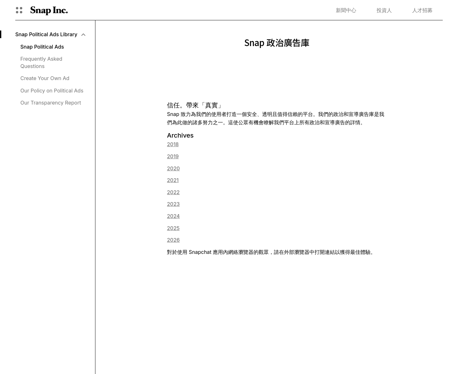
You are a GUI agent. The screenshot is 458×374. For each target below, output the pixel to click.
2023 (173, 204)
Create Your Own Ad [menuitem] (44, 78)
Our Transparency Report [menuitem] (50, 102)
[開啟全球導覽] (19, 10)
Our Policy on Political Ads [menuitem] (51, 90)
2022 (173, 192)
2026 (173, 240)
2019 (173, 156)
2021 (173, 180)
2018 (173, 144)
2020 (173, 168)
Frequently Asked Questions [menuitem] (41, 62)
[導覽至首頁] (49, 10)
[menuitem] (50, 34)
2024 (173, 216)
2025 (173, 228)
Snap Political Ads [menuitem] (42, 47)
